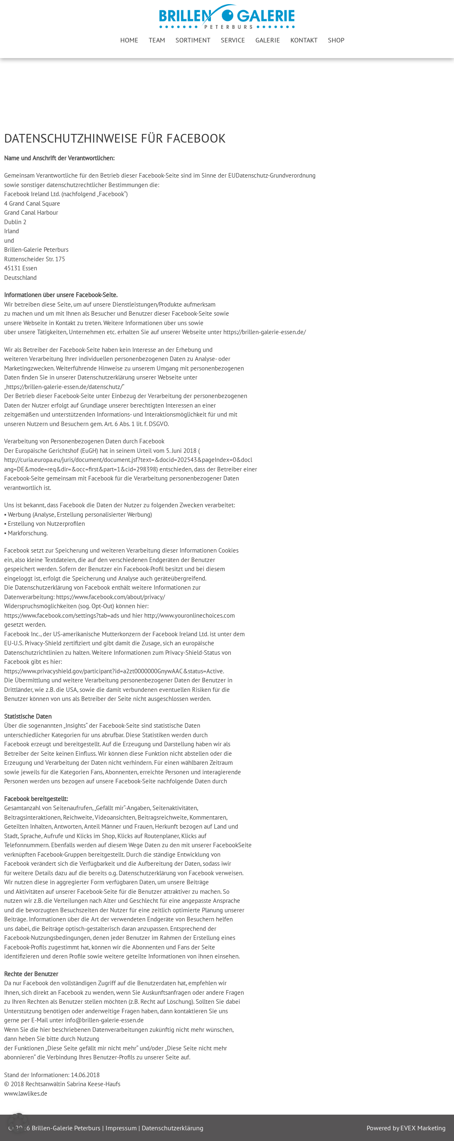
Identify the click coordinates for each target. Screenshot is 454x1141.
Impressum (121, 1128)
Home (129, 40)
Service (233, 40)
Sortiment (193, 40)
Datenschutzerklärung (173, 1128)
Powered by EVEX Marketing (406, 1128)
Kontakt (304, 40)
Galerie (267, 40)
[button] (18, 1123)
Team (157, 40)
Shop (336, 40)
